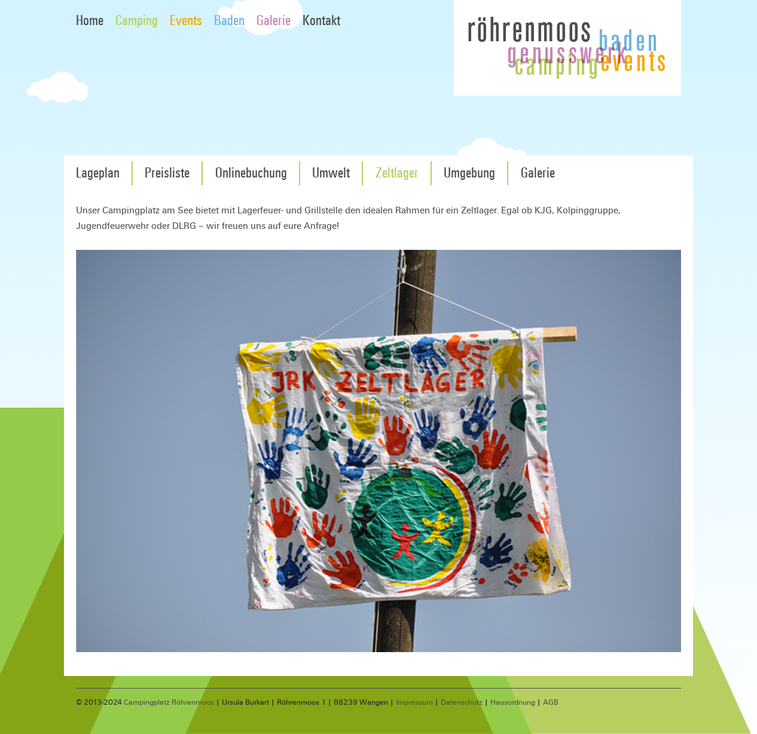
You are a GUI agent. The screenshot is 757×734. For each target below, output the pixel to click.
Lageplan (98, 173)
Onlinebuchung (251, 173)
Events (186, 21)
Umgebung (469, 173)
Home (89, 21)
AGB (550, 702)
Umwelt (331, 173)
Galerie (274, 21)
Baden (229, 21)
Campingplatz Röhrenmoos (169, 702)
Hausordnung (512, 702)
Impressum (414, 702)
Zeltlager (397, 173)
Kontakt (321, 21)
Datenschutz (462, 702)
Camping (136, 21)
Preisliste (167, 173)
